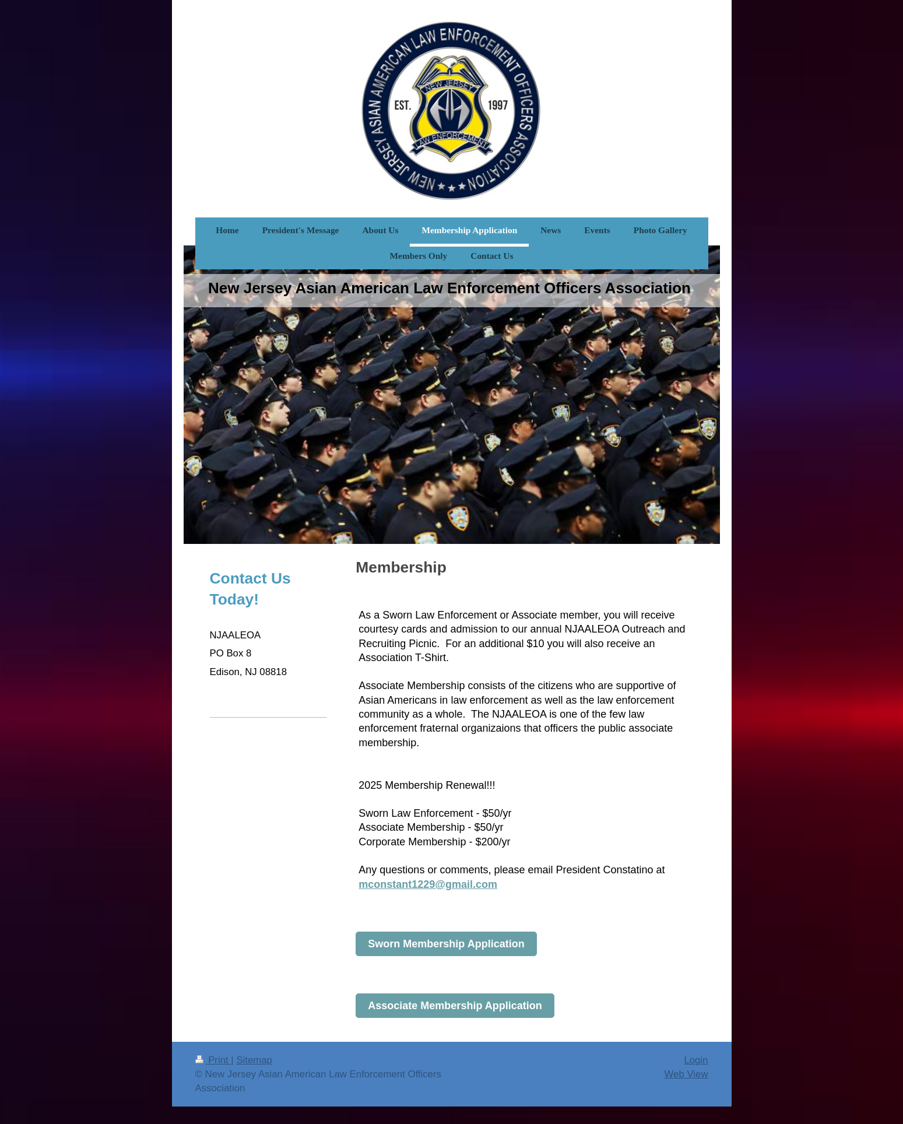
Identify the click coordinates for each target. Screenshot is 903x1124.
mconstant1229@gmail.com (428, 884)
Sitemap (254, 1060)
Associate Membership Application (455, 1005)
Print (213, 1060)
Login (696, 1060)
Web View (686, 1074)
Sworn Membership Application (446, 944)
